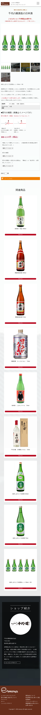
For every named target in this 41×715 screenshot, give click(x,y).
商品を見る (20, 234)
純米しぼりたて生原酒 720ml (20, 538)
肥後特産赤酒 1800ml (20, 272)
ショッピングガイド (10, 662)
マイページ (4, 699)
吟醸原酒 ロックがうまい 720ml (20, 361)
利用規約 (28, 699)
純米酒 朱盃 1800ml (20, 228)
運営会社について (30, 695)
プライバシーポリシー (32, 701)
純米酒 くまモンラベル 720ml (20, 405)
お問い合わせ (29, 705)
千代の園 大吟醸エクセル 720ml (20, 449)
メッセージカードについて (8, 695)
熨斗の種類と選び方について (9, 697)
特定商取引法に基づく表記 (33, 697)
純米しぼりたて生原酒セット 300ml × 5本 (20, 582)
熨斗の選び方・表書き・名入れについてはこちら (14, 116)
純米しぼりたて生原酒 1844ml (20, 494)
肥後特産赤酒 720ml (20, 317)
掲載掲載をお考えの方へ (32, 703)
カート (3, 701)
